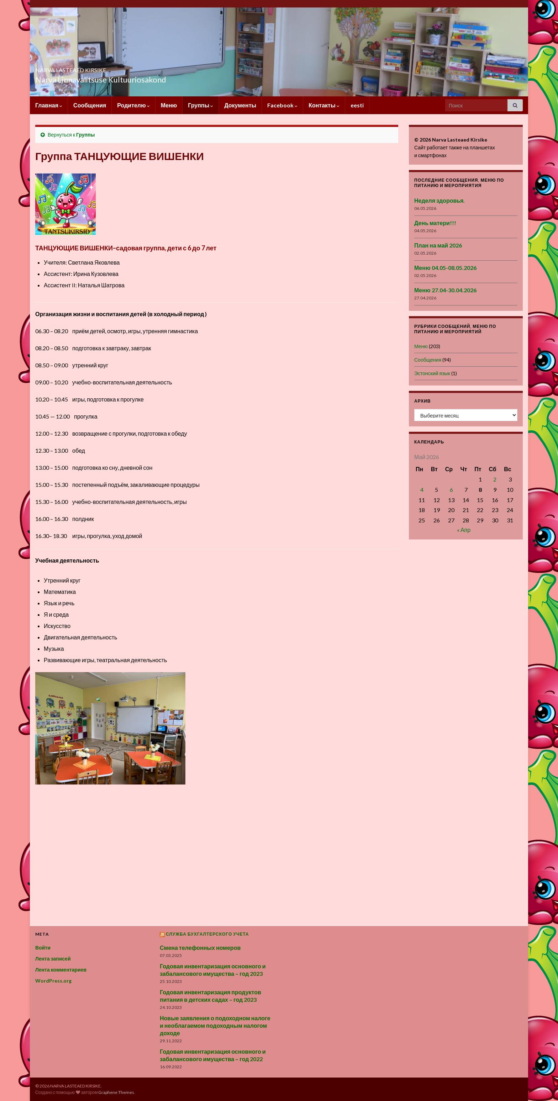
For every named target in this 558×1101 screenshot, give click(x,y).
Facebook (282, 105)
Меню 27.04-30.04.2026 (445, 290)
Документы (240, 105)
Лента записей (53, 959)
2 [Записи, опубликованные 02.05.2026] (494, 479)
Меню (169, 105)
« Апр (463, 529)
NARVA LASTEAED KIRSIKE (102, 68)
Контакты (324, 105)
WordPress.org (53, 981)
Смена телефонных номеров (200, 947)
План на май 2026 (438, 245)
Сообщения (89, 105)
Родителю (133, 105)
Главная (48, 105)
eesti (357, 105)
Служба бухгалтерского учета (207, 934)
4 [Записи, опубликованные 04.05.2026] (421, 489)
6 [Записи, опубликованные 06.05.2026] (451, 489)
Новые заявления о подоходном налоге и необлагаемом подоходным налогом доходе (215, 1025)
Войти (43, 948)
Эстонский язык (432, 373)
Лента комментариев (60, 970)
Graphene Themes (116, 1092)
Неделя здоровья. (439, 200)
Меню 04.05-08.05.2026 (445, 267)
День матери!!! (435, 222)
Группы (200, 105)
